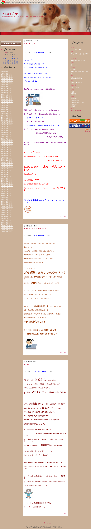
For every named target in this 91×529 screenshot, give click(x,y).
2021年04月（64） (7, 186)
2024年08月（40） (7, 109)
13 (8, 60)
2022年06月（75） (7, 159)
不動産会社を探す (79, 126)
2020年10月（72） (7, 197)
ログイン (87, 131)
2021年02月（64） (7, 189)
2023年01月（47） (7, 146)
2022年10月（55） (7, 151)
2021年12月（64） (7, 170)
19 (5, 62)
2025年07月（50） (7, 88)
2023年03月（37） (7, 142)
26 (5, 63)
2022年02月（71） (7, 167)
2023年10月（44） (7, 128)
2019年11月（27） (7, 218)
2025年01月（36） (7, 100)
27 (8, 63)
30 (14, 63)
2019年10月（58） (7, 220)
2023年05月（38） (7, 138)
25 (3, 63)
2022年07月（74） (7, 157)
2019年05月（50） (7, 230)
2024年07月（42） (7, 111)
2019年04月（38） (7, 231)
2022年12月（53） (7, 147)
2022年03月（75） (7, 165)
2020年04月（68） (7, 209)
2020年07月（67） (7, 203)
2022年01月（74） (7, 168)
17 (17, 60)
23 (14, 62)
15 (12, 60)
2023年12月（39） (7, 125)
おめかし (27, 364)
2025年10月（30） (7, 83)
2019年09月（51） (7, 222)
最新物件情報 (11, 43)
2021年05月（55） (7, 184)
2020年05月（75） (7, 207)
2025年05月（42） (7, 92)
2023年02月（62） (7, 144)
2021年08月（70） (7, 178)
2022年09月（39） (7, 153)
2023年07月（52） (7, 134)
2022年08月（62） (7, 155)
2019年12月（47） (7, 216)
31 (17, 63)
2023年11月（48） (7, 126)
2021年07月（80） (7, 180)
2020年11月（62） (7, 195)
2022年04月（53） (7, 163)
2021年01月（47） (7, 191)
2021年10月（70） (7, 174)
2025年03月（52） (7, 96)
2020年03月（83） (7, 210)
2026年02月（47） (7, 75)
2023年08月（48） (7, 132)
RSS (87, 130)
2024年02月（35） (7, 121)
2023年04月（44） (7, 140)
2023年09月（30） (7, 130)
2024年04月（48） (7, 117)
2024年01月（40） (7, 123)
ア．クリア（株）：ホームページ (79, 121)
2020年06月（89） (7, 205)
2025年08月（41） (7, 86)
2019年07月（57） (7, 226)
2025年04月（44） (7, 94)
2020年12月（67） (7, 193)
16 (14, 60)
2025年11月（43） (7, 81)
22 (12, 62)
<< (6, 52)
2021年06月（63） (7, 182)
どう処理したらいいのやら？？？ (36, 229)
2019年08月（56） (7, 224)
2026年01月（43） (7, 77)
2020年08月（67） (7, 201)
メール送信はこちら (77, 111)
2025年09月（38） (7, 84)
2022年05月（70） (7, 161)
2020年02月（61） (7, 212)
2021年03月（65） (7, 187)
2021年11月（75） (7, 172)
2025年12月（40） (7, 79)
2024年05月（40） (7, 115)
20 (8, 62)
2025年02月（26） (7, 98)
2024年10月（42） (7, 105)
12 (5, 60)
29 (12, 63)
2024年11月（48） (7, 103)
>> (14, 52)
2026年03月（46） (7, 73)
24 (17, 62)
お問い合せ (79, 116)
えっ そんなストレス (32, 43)
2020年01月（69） (7, 214)
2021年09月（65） (7, 176)
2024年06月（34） (7, 113)
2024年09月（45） (7, 107)
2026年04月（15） (7, 71)
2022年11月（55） (7, 149)
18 (3, 62)
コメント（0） (62, 216)
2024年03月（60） (7, 119)
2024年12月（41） (7, 102)
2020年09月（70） (7, 199)
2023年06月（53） (7, 136)
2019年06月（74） (7, 228)
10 (17, 58)
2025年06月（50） (7, 90)
